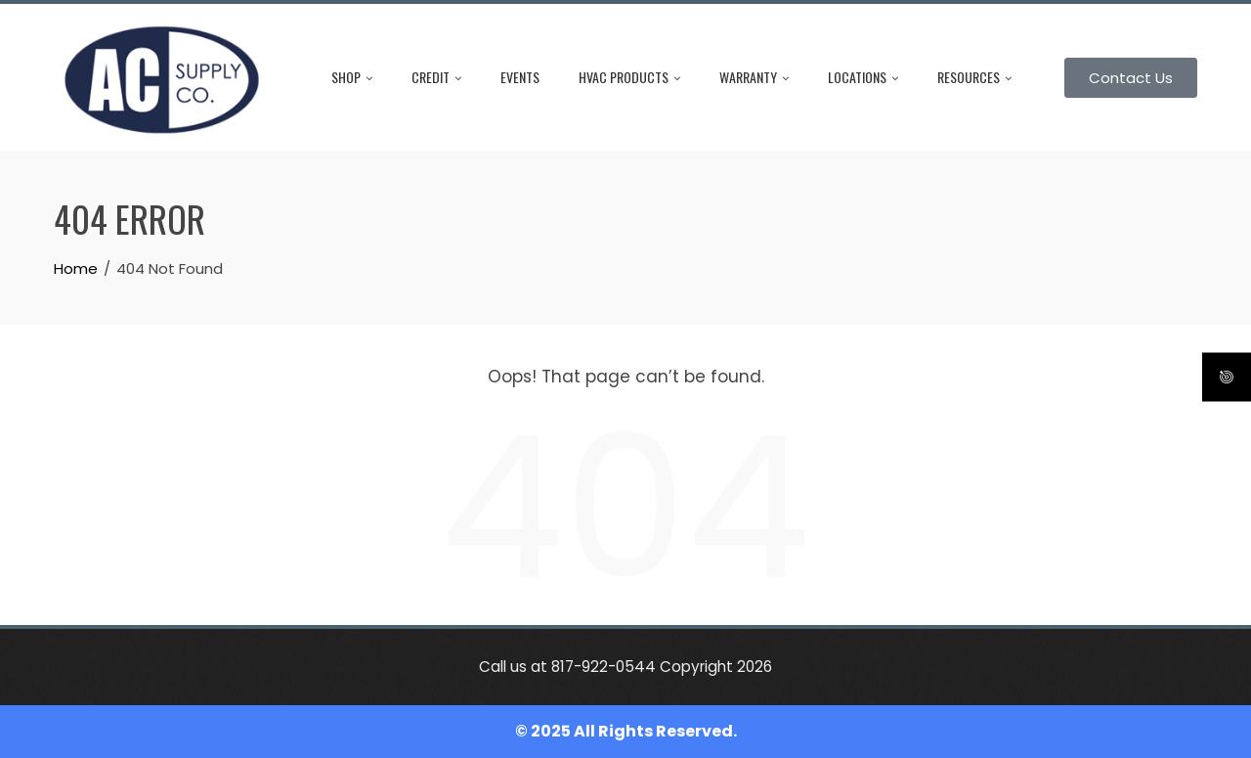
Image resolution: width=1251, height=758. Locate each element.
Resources (974, 77)
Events (519, 77)
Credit (436, 77)
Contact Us (1131, 77)
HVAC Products (629, 77)
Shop (351, 77)
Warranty (754, 77)
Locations (863, 77)
